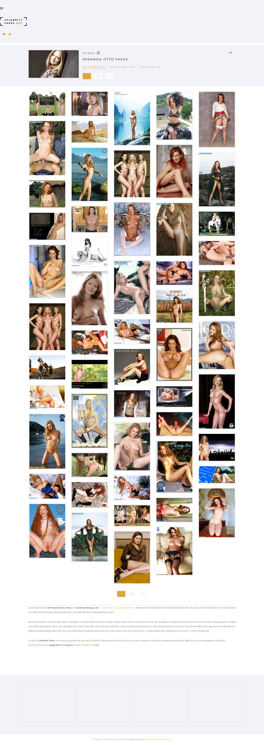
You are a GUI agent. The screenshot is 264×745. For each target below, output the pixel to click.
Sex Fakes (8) (150, 67)
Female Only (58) (122, 67)
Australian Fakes (124, 607)
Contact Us (87, 645)
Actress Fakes (108, 607)
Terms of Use (152, 739)
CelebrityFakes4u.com (112, 739)
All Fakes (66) (94, 67)
